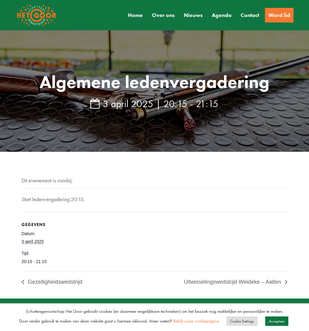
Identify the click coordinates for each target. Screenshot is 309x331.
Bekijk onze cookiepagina (196, 321)
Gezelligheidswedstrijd (54, 282)
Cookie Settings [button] (242, 321)
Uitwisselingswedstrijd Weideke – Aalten (233, 282)
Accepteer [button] (277, 321)
